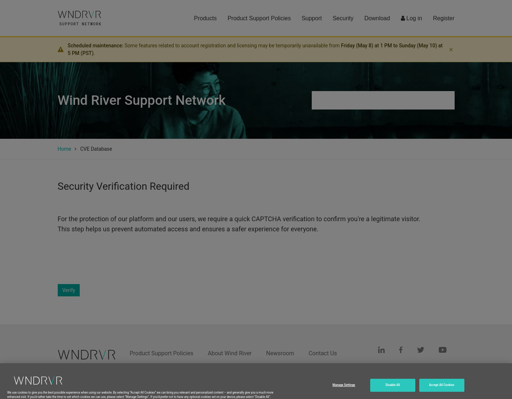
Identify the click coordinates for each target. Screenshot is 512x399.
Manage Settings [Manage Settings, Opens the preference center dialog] (344, 391)
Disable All (393, 391)
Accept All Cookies (441, 391)
